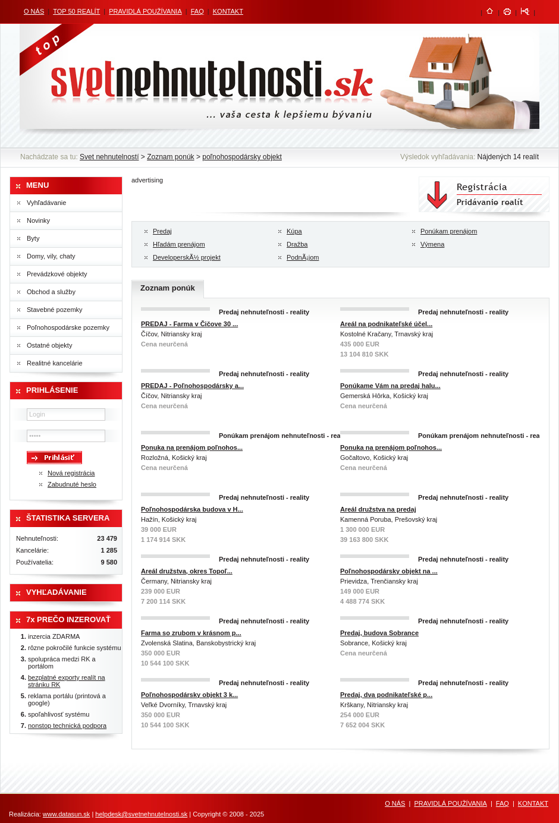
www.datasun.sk (66, 814)
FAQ (197, 11)
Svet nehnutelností (109, 157)
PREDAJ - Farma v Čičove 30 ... (189, 323)
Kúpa (294, 231)
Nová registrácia (71, 473)
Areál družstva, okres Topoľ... (187, 571)
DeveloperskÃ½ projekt (187, 257)
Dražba (297, 244)
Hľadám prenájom (179, 244)
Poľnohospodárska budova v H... (192, 509)
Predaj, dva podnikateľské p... (386, 694)
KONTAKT (228, 11)
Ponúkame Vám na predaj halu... (390, 385)
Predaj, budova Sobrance (379, 632)
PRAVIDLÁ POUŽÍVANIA (145, 11)
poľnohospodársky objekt (242, 157)
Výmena (432, 244)
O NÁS (34, 11)
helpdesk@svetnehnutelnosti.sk (141, 814)
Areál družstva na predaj (378, 509)
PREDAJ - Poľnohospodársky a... (192, 385)
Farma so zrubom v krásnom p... (191, 632)
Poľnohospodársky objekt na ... (389, 571)
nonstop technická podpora (67, 725)
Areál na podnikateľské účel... (386, 323)
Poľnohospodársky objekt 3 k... (189, 694)
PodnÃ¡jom (303, 257)
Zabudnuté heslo (72, 484)
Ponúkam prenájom (448, 231)
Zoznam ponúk (170, 157)
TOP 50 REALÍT (76, 11)
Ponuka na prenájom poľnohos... (192, 447)
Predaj (162, 231)
